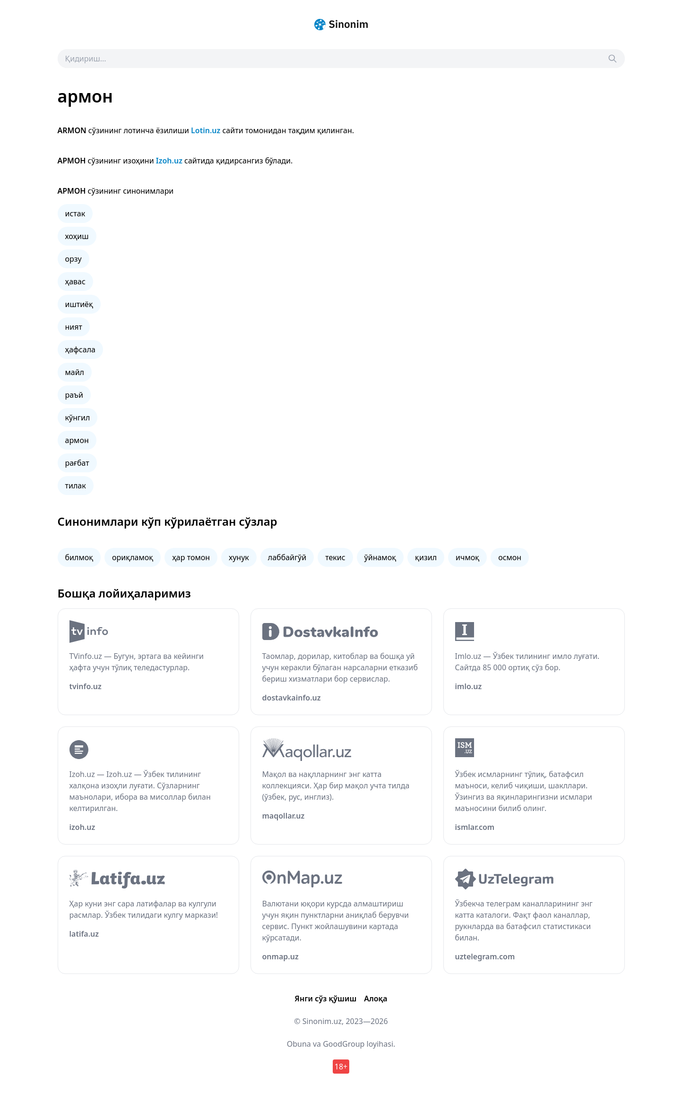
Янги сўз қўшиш (325, 998)
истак (75, 213)
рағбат (77, 463)
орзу (73, 259)
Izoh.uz (169, 160)
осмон (509, 557)
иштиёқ (79, 304)
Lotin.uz (205, 130)
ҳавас (75, 281)
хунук (239, 557)
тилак (75, 485)
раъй (74, 395)
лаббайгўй (287, 557)
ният (73, 327)
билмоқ (79, 557)
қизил (426, 557)
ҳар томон (191, 557)
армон (77, 440)
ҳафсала (80, 349)
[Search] (612, 58)
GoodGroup (343, 1044)
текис (335, 557)
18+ (341, 1066)
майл (75, 372)
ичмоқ (467, 557)
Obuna (299, 1044)
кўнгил (77, 417)
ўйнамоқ (380, 557)
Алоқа (375, 998)
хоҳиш (77, 236)
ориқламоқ (132, 557)
